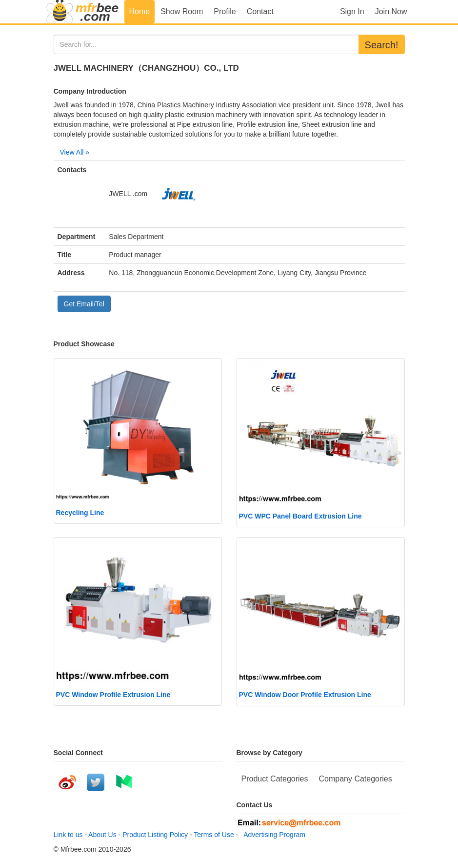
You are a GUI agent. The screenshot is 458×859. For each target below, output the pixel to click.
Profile (225, 11)
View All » (74, 152)
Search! (381, 45)
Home (139, 11)
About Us (102, 835)
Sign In (352, 11)
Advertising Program (272, 835)
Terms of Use (214, 835)
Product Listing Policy (155, 835)
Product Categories (274, 779)
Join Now (391, 11)
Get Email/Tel (84, 304)
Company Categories (355, 779)
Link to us (68, 835)
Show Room (181, 11)
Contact (260, 11)
